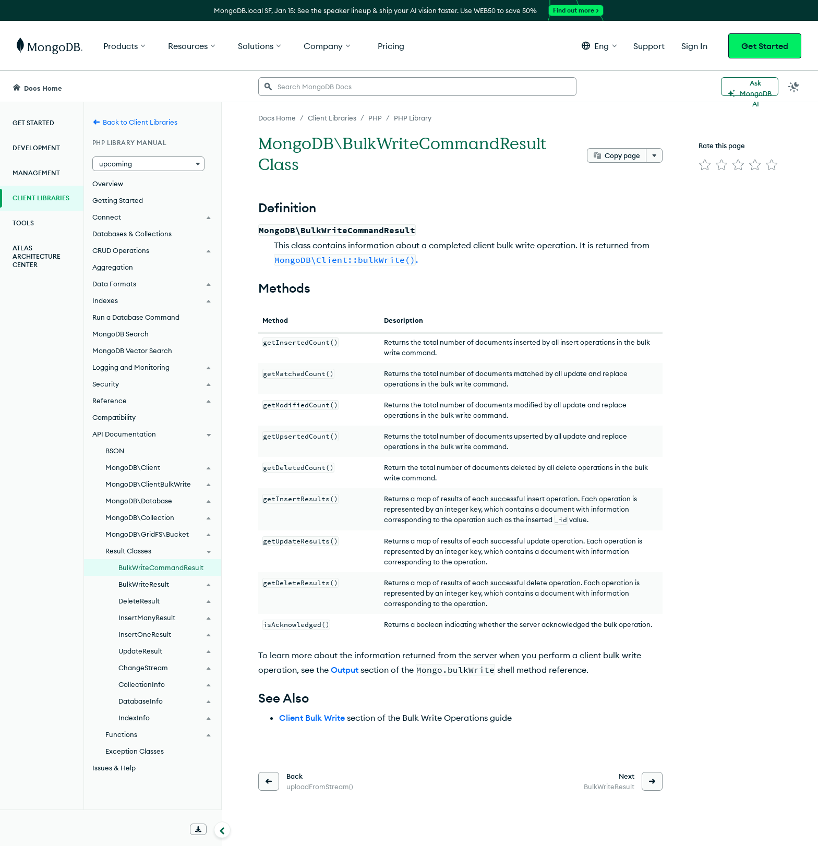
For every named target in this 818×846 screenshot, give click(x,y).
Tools (23, 223)
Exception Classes (134, 751)
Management (36, 173)
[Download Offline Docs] (198, 829)
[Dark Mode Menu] (794, 86)
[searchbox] (417, 86)
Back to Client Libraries (134, 122)
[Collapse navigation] (222, 829)
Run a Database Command (135, 317)
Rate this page (722, 145)
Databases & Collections (132, 233)
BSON (114, 450)
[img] (705, 165)
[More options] (654, 155)
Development (36, 148)
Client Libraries (41, 198)
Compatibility (114, 417)
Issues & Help (114, 768)
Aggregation (112, 267)
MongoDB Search (120, 334)
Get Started (764, 46)
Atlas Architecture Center (37, 256)
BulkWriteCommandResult (160, 567)
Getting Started (117, 200)
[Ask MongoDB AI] (749, 86)
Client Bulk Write (312, 717)
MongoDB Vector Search (132, 350)
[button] (599, 45)
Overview (107, 183)
